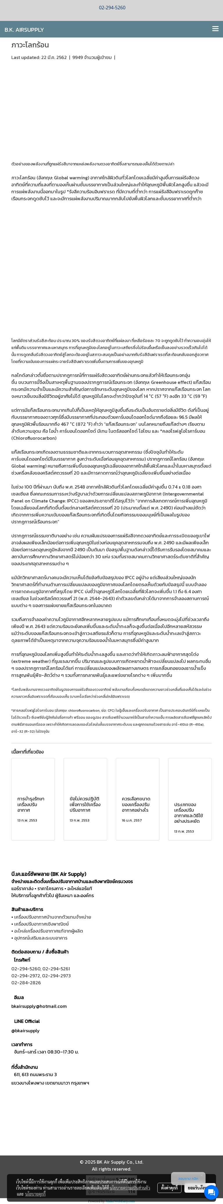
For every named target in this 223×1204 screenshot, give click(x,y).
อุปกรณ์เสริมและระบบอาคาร (40, 937)
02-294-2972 (25, 975)
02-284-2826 (26, 982)
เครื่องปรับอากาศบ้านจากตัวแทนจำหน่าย (52, 916)
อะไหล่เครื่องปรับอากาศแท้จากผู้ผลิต (48, 930)
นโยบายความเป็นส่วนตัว (130, 1187)
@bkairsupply (25, 1030)
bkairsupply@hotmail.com (39, 1006)
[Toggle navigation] (215, 29)
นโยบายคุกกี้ (35, 1193)
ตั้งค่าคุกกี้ (169, 1187)
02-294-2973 (56, 975)
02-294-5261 (56, 968)
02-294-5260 (25, 968)
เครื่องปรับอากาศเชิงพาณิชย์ (41, 923)
